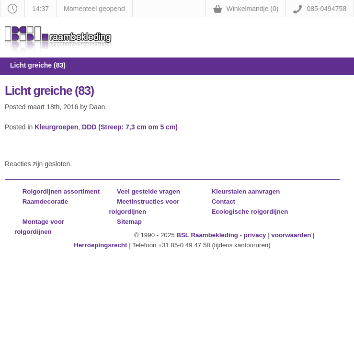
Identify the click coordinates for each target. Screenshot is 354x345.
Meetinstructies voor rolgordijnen (144, 206)
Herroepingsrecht (100, 245)
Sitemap (129, 221)
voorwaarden (291, 235)
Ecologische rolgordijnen (249, 211)
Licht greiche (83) (49, 90)
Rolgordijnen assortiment (61, 191)
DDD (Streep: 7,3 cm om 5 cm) (130, 127)
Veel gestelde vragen (148, 191)
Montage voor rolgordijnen (39, 226)
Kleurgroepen (56, 127)
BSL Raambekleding (207, 235)
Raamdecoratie (46, 201)
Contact (223, 201)
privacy (255, 235)
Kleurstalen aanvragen (245, 191)
